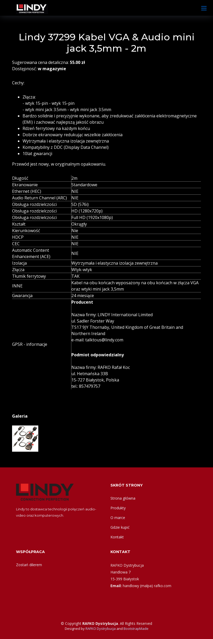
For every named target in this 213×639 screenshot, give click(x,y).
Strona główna (122, 498)
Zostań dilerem (29, 564)
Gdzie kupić (120, 527)
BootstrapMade (136, 628)
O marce (117, 517)
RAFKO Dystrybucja (101, 628)
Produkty (118, 507)
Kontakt (117, 536)
